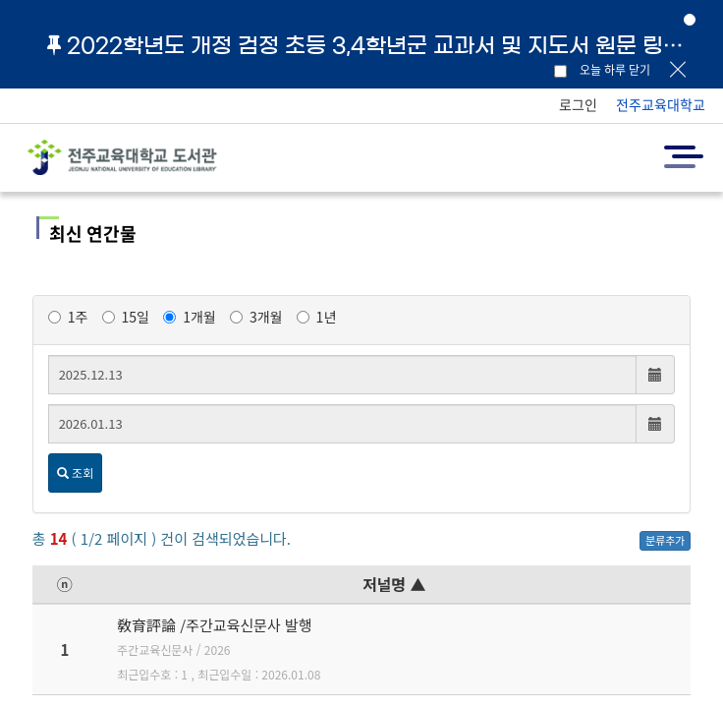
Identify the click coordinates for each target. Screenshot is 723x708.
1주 (68, 316)
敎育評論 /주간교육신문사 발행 (214, 625)
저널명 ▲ (394, 584)
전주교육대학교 (660, 104)
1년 (317, 316)
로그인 (578, 104)
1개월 (189, 316)
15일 (125, 316)
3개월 (256, 316)
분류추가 (665, 540)
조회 (75, 472)
